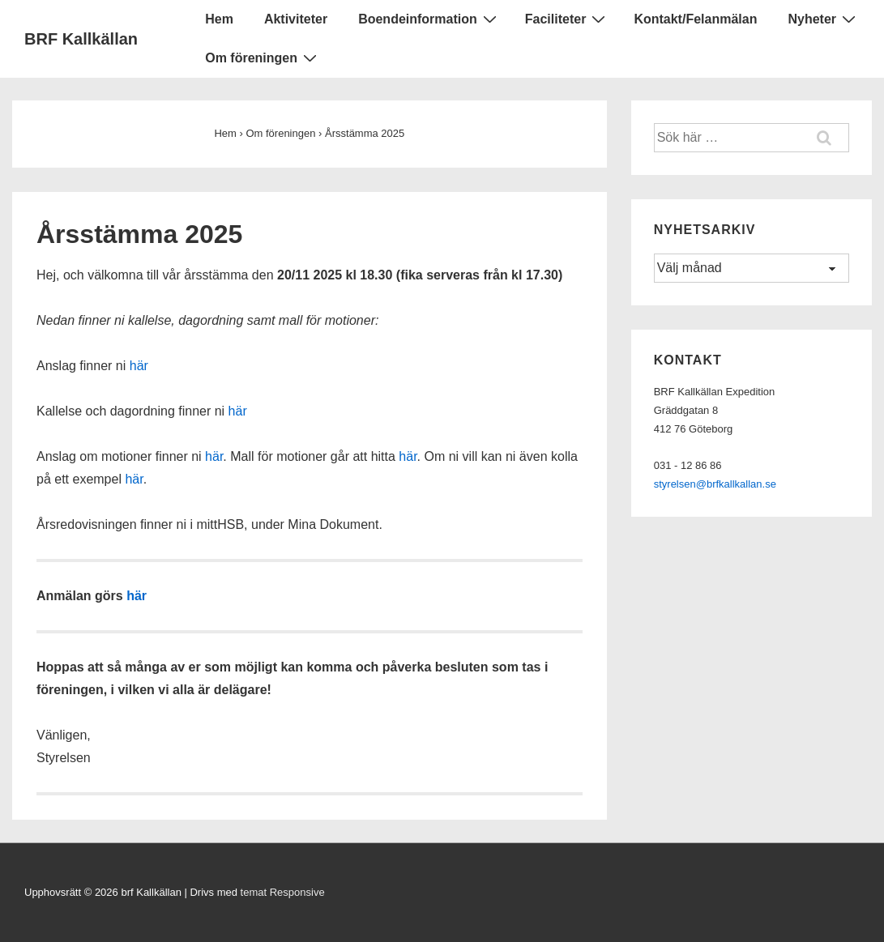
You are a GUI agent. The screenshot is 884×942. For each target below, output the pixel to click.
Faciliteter (567, 18)
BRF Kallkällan (81, 39)
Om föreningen (263, 57)
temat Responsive (283, 892)
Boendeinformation (429, 18)
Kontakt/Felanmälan (695, 19)
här (139, 366)
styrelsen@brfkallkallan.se (715, 484)
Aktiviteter (295, 19)
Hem (219, 19)
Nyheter (824, 18)
